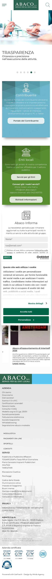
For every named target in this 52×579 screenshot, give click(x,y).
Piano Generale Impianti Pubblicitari (18, 462)
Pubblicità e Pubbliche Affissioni (16, 457)
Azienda (7, 388)
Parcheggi (7, 476)
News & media (8, 406)
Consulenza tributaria (12, 494)
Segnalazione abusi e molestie (16, 425)
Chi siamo (6, 392)
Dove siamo (7, 395)
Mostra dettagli (35, 303)
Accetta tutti (26, 311)
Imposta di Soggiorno (12, 486)
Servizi (6, 452)
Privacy (6, 503)
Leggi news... (7, 359)
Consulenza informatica (13, 497)
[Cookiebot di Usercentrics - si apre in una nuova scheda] (37, 257)
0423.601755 (36, 192)
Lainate (14, 355)
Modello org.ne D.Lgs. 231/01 (14, 411)
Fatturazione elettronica (13, 417)
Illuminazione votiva (11, 483)
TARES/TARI (7, 468)
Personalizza (26, 319)
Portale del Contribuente (26, 121)
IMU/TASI (6, 465)
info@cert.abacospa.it (26, 190)
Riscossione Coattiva (11, 472)
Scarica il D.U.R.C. (10, 400)
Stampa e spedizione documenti (17, 491)
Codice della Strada (11, 480)
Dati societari (8, 398)
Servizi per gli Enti (26, 177)
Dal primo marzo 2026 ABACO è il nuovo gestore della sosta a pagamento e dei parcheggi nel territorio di (21, 353)
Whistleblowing (9, 422)
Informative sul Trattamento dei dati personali (23, 508)
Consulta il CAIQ (9, 409)
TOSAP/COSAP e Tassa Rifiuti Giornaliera (20, 459)
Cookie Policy (8, 510)
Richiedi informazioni (26, 199)
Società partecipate (11, 414)
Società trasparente (11, 420)
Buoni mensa (8, 488)
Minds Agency (38, 574)
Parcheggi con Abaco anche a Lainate (20, 348)
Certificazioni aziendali (12, 403)
